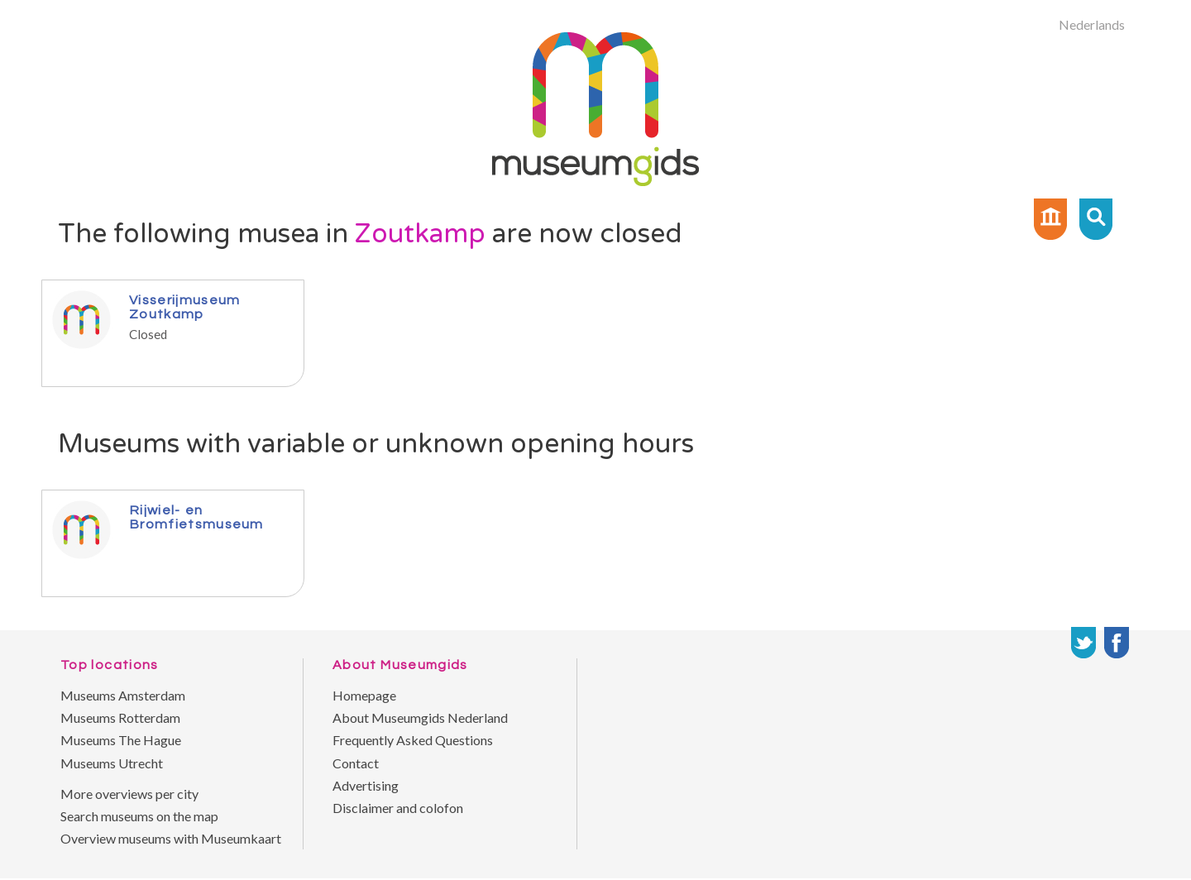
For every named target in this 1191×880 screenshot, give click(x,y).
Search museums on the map (139, 816)
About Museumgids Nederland (420, 717)
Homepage (364, 695)
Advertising (365, 785)
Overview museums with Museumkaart (170, 838)
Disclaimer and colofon (397, 807)
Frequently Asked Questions (412, 740)
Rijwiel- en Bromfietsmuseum (196, 517)
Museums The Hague (120, 740)
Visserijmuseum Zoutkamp (184, 307)
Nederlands (1092, 24)
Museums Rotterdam (120, 717)
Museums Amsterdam (122, 695)
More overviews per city (129, 793)
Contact (355, 763)
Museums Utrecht (111, 763)
